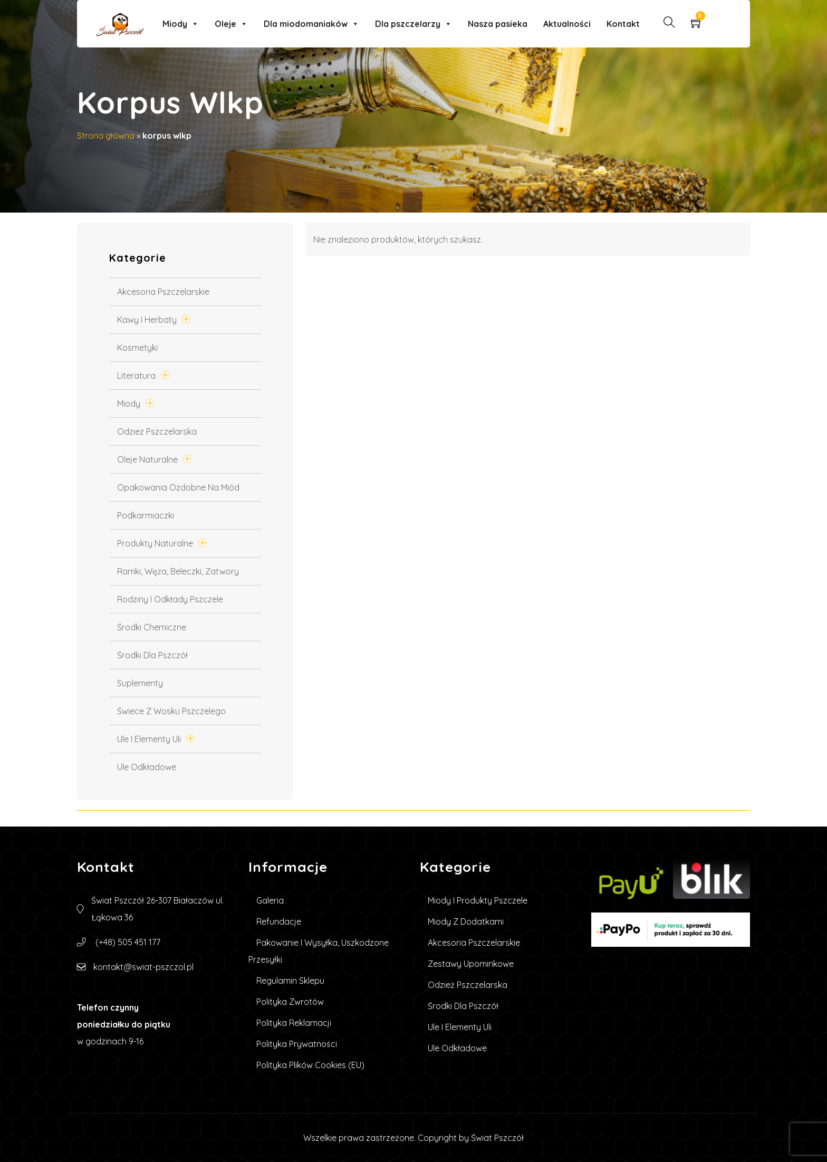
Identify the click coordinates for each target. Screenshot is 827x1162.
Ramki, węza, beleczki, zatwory (178, 571)
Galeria (270, 900)
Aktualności (567, 23)
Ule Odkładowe (146, 767)
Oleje (231, 23)
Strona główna (105, 135)
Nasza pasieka (497, 23)
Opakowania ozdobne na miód (178, 487)
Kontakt (623, 23)
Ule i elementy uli (149, 739)
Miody (180, 23)
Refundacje (278, 921)
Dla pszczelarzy (413, 23)
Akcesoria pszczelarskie (163, 291)
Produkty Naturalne (155, 543)
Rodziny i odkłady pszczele (170, 599)
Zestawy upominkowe (471, 963)
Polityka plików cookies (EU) (310, 1065)
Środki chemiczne (151, 627)
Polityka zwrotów (290, 1001)
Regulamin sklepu (290, 980)
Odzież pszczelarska (157, 431)
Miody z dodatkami (466, 921)
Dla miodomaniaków (311, 23)
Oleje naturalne (147, 459)
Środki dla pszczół (152, 655)
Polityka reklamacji (293, 1022)
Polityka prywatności (296, 1044)
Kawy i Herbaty (147, 319)
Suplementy (140, 683)
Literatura (136, 375)
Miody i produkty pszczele (477, 900)
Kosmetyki (137, 347)
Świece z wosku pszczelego (171, 711)
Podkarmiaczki (145, 515)
